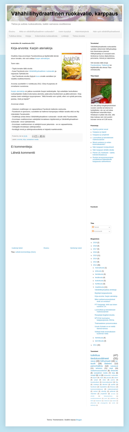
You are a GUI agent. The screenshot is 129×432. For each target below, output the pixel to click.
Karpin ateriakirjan (42, 58)
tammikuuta (99, 341)
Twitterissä (106, 65)
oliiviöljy (103, 391)
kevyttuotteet (95, 382)
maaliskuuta (99, 287)
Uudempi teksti (17, 248)
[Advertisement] (46, 230)
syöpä (96, 380)
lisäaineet (98, 400)
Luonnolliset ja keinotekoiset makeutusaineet (103, 139)
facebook (94, 387)
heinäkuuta (99, 274)
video (104, 380)
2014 (95, 259)
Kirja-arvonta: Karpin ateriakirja (106, 296)
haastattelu (103, 387)
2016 (95, 252)
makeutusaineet (113, 389)
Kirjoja (28, 36)
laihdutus (99, 368)
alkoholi (104, 384)
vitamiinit (93, 393)
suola (113, 403)
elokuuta (98, 271)
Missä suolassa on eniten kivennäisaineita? (102, 143)
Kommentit (97, 231)
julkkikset (113, 398)
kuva (38, 76)
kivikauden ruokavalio (111, 375)
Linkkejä (64, 36)
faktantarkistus (108, 396)
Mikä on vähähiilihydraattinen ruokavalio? (36, 31)
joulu (105, 398)
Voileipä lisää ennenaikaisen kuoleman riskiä (105, 333)
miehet (95, 391)
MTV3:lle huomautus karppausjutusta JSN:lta (104, 319)
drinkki (92, 396)
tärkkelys (93, 405)
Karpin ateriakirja (18, 91)
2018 (95, 246)
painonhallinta (97, 366)
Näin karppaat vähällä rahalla (103, 150)
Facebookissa (96, 65)
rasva (93, 361)
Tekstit (95, 227)
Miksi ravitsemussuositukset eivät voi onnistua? (105, 300)
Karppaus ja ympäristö (101, 135)
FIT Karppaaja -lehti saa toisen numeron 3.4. (106, 305)
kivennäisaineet (107, 382)
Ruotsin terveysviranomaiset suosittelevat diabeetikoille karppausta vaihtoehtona (103, 159)
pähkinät (112, 391)
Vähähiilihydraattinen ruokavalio (41, 71)
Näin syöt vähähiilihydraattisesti (106, 31)
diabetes (108, 363)
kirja (24, 139)
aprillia (113, 384)
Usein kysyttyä (64, 31)
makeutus (107, 400)
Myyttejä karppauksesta (103, 293)
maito (101, 377)
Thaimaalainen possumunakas (106, 323)
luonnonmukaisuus (97, 389)
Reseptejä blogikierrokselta (104, 315)
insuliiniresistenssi (96, 398)
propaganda (104, 403)
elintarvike (114, 371)
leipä (111, 368)
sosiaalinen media (32, 139)
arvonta (19, 139)
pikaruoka (93, 403)
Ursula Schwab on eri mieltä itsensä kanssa (105, 327)
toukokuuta (99, 281)
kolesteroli (114, 366)
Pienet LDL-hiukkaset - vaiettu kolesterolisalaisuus (104, 154)
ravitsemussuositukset (99, 371)
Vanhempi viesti (76, 248)
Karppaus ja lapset (99, 132)
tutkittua (95, 355)
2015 (95, 255)
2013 (95, 262)
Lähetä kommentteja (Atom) (25, 252)
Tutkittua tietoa (15, 36)
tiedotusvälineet (100, 358)
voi (100, 375)
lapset (95, 377)
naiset (114, 400)
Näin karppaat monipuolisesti (103, 147)
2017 (95, 249)
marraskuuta (100, 268)
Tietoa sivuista (79, 36)
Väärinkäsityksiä (82, 31)
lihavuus (113, 387)
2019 (95, 243)
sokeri (116, 377)
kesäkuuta (99, 277)
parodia (108, 377)
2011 (95, 345)
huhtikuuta (99, 284)
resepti (93, 375)
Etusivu (12, 31)
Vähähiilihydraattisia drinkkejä (105, 290)
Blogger (79, 420)
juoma (113, 380)
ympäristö (103, 393)
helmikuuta (99, 338)
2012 (95, 265)
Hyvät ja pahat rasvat (100, 129)
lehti (92, 400)
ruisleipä (96, 384)
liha (117, 382)
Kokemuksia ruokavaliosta (46, 36)
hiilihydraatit (105, 361)
